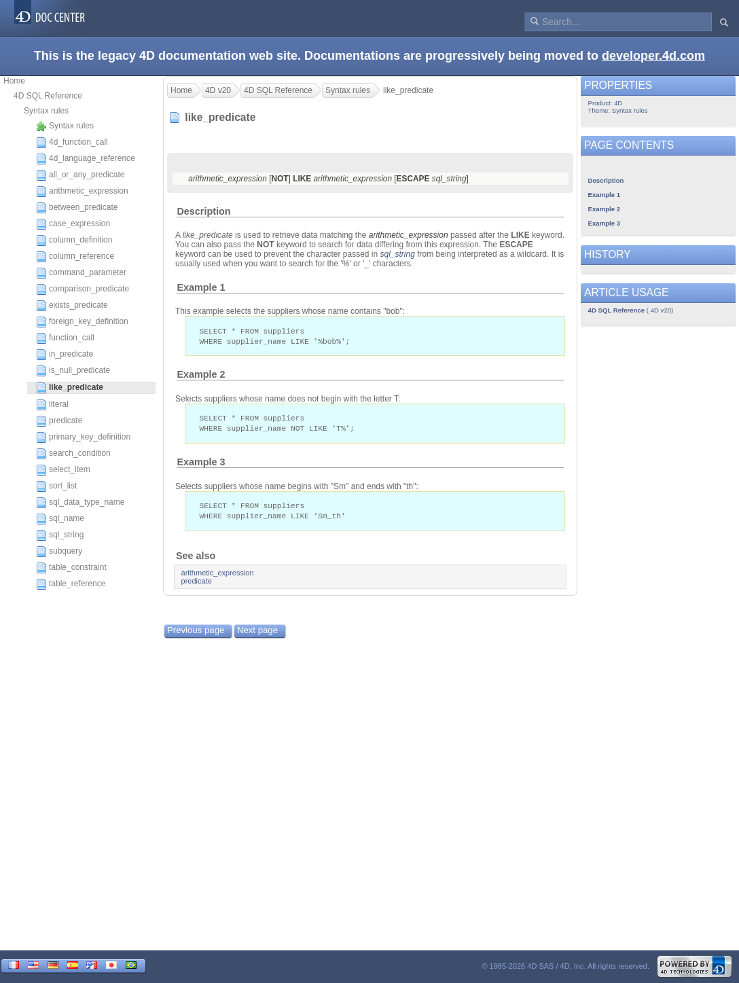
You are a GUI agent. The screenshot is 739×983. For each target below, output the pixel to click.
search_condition (73, 453)
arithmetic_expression (82, 191)
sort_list (56, 486)
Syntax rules (46, 110)
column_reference (75, 256)
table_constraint (71, 567)
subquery (59, 551)
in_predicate (64, 354)
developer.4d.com (653, 55)
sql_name (60, 519)
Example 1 (201, 287)
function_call (65, 338)
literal (52, 404)
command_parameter (81, 273)
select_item (63, 470)
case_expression (73, 224)
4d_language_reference (85, 159)
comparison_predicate (82, 289)
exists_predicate (72, 305)
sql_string (60, 535)
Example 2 (201, 375)
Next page (257, 634)
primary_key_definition (83, 437)
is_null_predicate (73, 370)
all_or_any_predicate (80, 175)
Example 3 (201, 464)
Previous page (195, 634)
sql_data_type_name (80, 502)
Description (203, 211)
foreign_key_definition (82, 322)
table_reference (70, 584)
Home (14, 81)
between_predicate (77, 207)
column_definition (74, 240)
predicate (59, 421)
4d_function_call (72, 142)
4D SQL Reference (48, 96)
